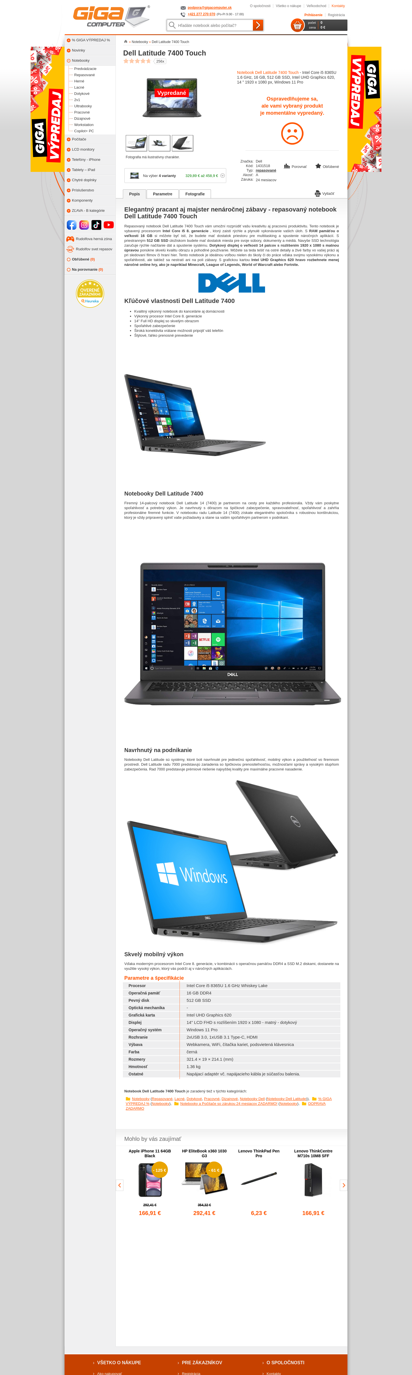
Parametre (162, 194)
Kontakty (338, 6)
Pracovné (211, 1099)
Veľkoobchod (316, 6)
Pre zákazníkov (202, 1362)
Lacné (179, 1099)
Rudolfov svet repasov (94, 249)
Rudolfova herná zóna (94, 239)
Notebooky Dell (252, 1099)
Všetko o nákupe (288, 6)
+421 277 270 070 (201, 14)
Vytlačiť (324, 193)
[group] (150, 1183)
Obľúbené (81, 259)
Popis (134, 194)
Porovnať (296, 167)
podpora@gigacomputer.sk (210, 8)
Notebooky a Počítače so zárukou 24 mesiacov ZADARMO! (228, 1103)
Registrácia (336, 15)
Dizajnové (230, 1099)
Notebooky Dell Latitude (286, 1099)
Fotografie (195, 194)
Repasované (162, 1099)
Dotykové (194, 1099)
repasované (266, 170)
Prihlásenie (313, 15)
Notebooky (141, 1099)
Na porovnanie (85, 269)
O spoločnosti (260, 6)
